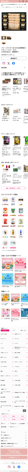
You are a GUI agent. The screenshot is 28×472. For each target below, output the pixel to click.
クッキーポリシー (6, 463)
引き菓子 (22, 419)
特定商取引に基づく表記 (15, 463)
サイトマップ (7, 462)
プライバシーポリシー (20, 462)
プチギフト (5, 416)
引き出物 (13, 419)
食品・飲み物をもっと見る (13, 188)
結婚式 (13, 416)
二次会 (22, 416)
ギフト (4, 419)
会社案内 (12, 462)
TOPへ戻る (24, 463)
